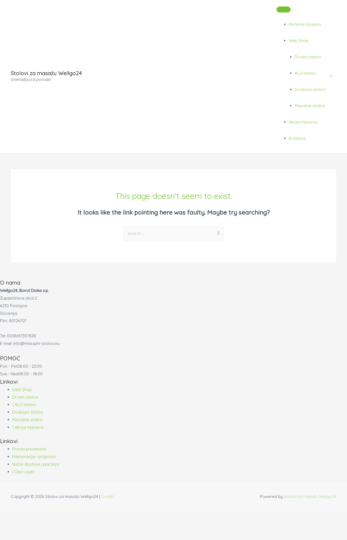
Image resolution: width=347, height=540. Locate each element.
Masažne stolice (310, 105)
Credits (108, 496)
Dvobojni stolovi (310, 89)
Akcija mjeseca (303, 122)
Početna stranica (305, 24)
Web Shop (298, 40)
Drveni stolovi (308, 56)
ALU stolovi (305, 73)
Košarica (297, 138)
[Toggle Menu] (284, 9)
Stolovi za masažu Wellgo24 (46, 73)
